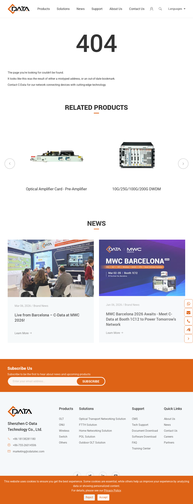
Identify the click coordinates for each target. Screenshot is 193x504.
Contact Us (136, 9)
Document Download (145, 430)
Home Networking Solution (95, 430)
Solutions (63, 9)
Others (63, 442)
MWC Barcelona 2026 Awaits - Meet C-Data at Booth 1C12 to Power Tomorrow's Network (141, 316)
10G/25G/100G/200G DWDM (136, 189)
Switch (63, 436)
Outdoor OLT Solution (92, 442)
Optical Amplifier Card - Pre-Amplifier (56, 189)
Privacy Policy (112, 490)
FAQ (134, 442)
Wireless (64, 430)
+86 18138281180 (24, 439)
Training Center (141, 448)
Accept (103, 497)
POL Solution (87, 436)
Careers (168, 436)
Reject (89, 497)
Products (43, 9)
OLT (61, 419)
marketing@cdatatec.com (28, 451)
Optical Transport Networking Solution (102, 419)
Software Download (144, 436)
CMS (135, 419)
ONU (62, 424)
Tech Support (140, 424)
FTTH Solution (88, 424)
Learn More (23, 331)
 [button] (9, 163)
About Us (115, 9)
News (81, 9)
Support (97, 9)
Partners (169, 442)
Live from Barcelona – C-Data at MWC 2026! (47, 315)
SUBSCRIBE (92, 381)
